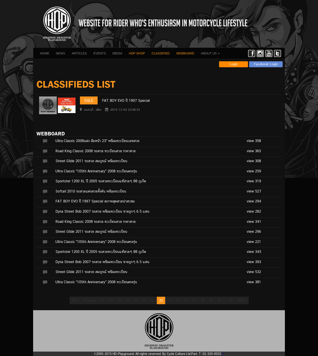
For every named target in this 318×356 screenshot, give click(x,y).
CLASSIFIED (160, 53)
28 (119, 300)
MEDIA (117, 53)
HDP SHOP (137, 53)
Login (233, 64)
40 (219, 300)
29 (128, 300)
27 (111, 300)
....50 (229, 300)
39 (211, 300)
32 (153, 300)
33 (161, 300)
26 (102, 300)
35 (178, 300)
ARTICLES (79, 53)
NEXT (242, 300)
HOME (44, 53)
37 (194, 300)
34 (169, 300)
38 (202, 300)
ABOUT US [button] (210, 53)
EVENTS (99, 53)
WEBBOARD (185, 53)
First (75, 300)
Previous (89, 300)
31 (144, 300)
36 (186, 300)
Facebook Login (266, 64)
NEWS (60, 53)
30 (136, 300)
